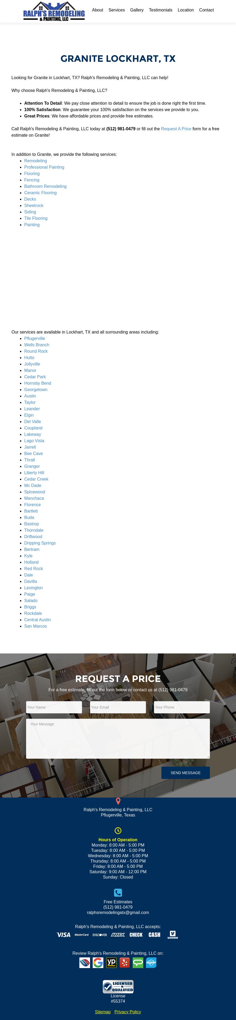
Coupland (33, 428)
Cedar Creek (36, 479)
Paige (29, 594)
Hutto (29, 357)
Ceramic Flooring (40, 192)
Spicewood (34, 492)
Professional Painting (44, 167)
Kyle (28, 556)
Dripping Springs (40, 543)
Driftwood (33, 536)
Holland (31, 562)
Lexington (33, 588)
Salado (31, 600)
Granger (32, 466)
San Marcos (35, 626)
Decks (30, 199)
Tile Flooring (35, 218)
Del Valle (32, 421)
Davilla (30, 581)
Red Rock (33, 568)
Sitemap (103, 1012)
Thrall (29, 460)
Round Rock (36, 351)
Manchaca (34, 498)
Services (116, 10)
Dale (28, 575)
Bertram (31, 549)
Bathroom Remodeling (45, 186)
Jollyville (32, 364)
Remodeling (35, 161)
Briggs (30, 607)
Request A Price (176, 129)
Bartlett (31, 511)
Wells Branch (36, 345)
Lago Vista (34, 440)
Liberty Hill (34, 472)
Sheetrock (33, 205)
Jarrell (30, 447)
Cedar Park (35, 377)
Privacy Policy (128, 1012)
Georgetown (35, 389)
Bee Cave (33, 453)
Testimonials (160, 10)
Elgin (29, 415)
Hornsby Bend (37, 383)
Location (186, 10)
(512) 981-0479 (173, 690)
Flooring (32, 173)
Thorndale (33, 530)
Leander (32, 409)
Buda (29, 517)
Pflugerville (34, 338)
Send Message (186, 773)
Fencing (31, 180)
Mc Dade (32, 485)
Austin (30, 396)
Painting (32, 224)
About (97, 10)
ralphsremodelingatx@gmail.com (118, 912)
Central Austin (37, 619)
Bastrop (31, 524)
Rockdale (33, 613)
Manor (30, 370)
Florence (32, 504)
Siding (30, 212)
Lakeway (32, 434)
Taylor (30, 402)
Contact (206, 10)
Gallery (137, 10)
